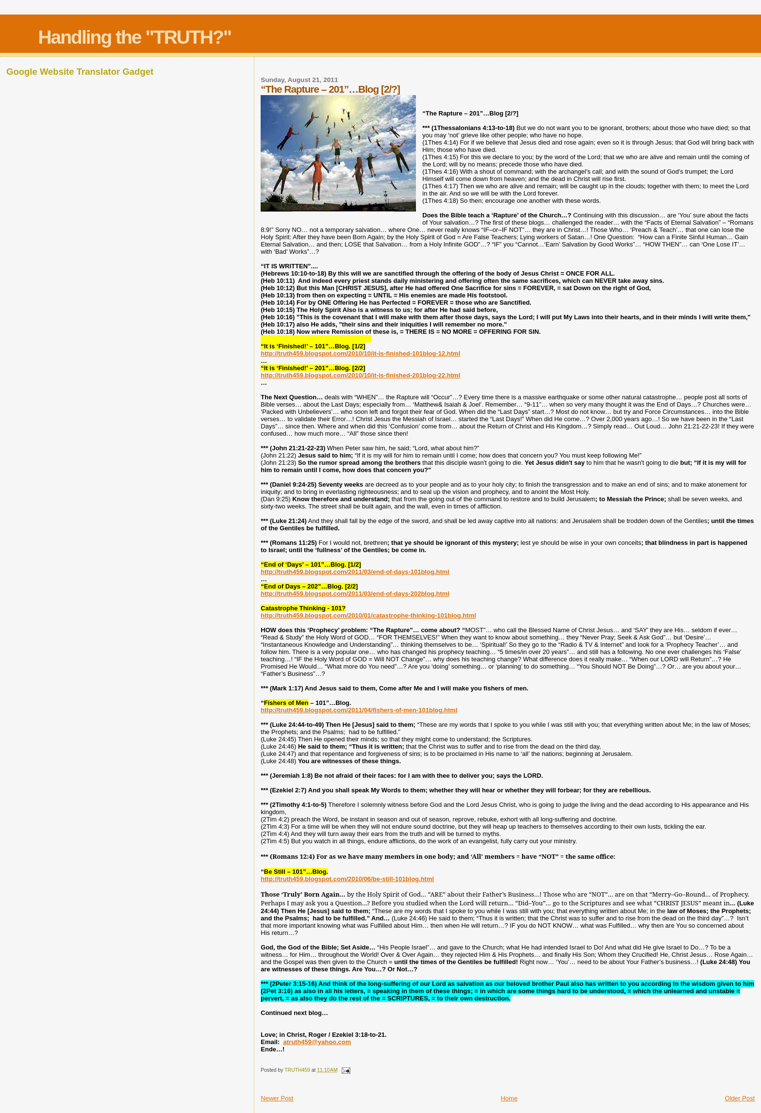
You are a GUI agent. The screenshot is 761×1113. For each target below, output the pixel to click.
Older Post (740, 1098)
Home (509, 1098)
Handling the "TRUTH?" (134, 37)
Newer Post (277, 1098)
